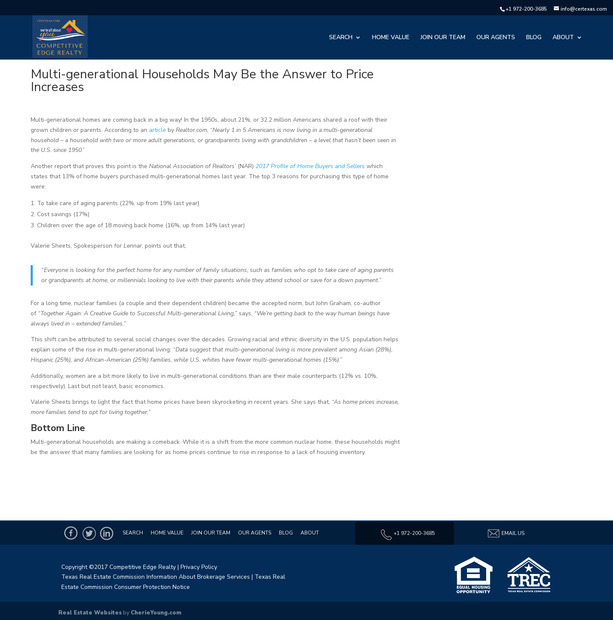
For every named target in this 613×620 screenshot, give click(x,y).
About (563, 37)
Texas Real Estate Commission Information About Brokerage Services (155, 577)
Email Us (505, 533)
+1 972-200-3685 (526, 9)
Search (340, 37)
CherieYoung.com (156, 613)
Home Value (391, 37)
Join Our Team (443, 37)
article (157, 130)
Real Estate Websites (90, 613)
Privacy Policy (198, 567)
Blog (533, 37)
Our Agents (495, 37)
